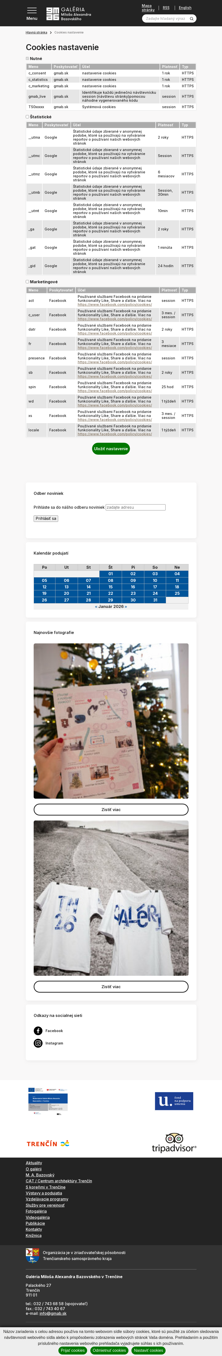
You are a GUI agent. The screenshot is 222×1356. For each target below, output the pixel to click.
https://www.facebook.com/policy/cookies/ (115, 304)
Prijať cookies (73, 1350)
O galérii (34, 1169)
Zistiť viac (111, 809)
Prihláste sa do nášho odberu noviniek (69, 507)
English (185, 8)
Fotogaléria (36, 1211)
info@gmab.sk (53, 1313)
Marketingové (44, 282)
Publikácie (35, 1223)
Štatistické (40, 117)
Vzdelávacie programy (47, 1199)
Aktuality (34, 1162)
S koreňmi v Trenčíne (46, 1187)
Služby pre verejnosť (45, 1205)
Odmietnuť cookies (109, 1350)
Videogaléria (38, 1217)
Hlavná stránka (36, 32)
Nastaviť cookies (148, 1350)
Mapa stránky (148, 8)
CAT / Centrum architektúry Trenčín (59, 1180)
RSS (166, 8)
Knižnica (34, 1235)
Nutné (36, 58)
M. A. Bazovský (40, 1174)
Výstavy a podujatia (44, 1193)
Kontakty (34, 1229)
